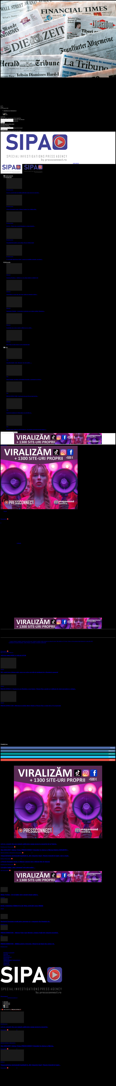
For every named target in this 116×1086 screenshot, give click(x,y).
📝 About (5, 114)
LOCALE (5, 1001)
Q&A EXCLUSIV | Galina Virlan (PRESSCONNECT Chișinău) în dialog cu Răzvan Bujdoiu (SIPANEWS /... (35, 850)
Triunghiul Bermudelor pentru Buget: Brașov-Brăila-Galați (20, 242)
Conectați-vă (111, 750)
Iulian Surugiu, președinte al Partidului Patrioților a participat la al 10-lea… (24, 379)
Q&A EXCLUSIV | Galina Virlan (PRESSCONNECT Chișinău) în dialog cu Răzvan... (27, 1046)
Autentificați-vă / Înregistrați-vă (9, 110)
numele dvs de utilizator (18, 119)
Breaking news (9, 189)
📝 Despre (5, 1005)
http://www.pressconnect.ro (7, 652)
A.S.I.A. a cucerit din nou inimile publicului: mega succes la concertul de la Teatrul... (29, 844)
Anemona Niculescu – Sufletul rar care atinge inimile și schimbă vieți (22, 277)
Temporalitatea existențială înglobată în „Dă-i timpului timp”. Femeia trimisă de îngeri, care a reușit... (35, 856)
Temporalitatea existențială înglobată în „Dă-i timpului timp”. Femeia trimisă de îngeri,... (31, 1065)
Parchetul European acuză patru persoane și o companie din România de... (25, 921)
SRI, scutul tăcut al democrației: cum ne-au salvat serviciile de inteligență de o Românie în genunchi (29, 672)
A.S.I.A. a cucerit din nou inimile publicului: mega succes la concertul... (24, 1027)
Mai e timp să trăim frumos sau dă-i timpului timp (18, 344)
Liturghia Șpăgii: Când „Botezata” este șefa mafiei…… (19, 362)
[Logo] (12, 173)
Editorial (8, 274)
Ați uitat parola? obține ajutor (7, 124)
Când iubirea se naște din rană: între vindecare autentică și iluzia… (22, 294)
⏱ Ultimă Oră (7, 177)
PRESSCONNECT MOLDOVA (8, 852)
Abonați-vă (111, 759)
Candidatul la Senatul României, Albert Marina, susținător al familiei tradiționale (27, 642)
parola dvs (15, 121)
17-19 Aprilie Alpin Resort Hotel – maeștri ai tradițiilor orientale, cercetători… (24, 259)
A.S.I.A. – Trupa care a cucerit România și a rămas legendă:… (20, 226)
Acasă (2, 445)
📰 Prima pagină (8, 176)
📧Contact (6, 1007)
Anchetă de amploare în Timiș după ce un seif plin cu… (19, 412)
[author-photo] (4, 649)
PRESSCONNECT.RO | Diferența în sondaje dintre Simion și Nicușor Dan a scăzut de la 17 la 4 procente (31, 705)
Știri (7, 359)
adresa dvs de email (17, 128)
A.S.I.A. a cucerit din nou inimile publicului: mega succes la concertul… (23, 192)
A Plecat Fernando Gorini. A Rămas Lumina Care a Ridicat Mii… (21, 209)
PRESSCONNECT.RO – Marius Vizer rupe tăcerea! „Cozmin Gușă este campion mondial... (30, 933)
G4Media (19, 543)
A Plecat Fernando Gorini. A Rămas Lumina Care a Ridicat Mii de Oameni (25, 862)
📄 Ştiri (5, 347)
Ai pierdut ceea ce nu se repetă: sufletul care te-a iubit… (19, 327)
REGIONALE (6, 1003)
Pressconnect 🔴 (4, 519)
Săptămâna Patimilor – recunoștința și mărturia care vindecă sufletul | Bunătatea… (25, 311)
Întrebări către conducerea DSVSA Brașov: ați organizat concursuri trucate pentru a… (26, 429)
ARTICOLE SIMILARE (7, 655)
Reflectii (3, 858)
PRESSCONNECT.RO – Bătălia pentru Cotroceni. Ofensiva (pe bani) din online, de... (28, 944)
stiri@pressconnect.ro (12, 997)
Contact (5, 113)
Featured (3, 897)
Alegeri (5, 445)
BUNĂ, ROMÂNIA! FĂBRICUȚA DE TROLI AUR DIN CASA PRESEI (22, 906)
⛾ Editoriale (6, 262)
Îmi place (112, 747)
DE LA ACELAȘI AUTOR (19, 655)
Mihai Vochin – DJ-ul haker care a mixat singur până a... (19, 895)
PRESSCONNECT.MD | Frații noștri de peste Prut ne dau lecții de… (22, 396)
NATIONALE (6, 1004)
